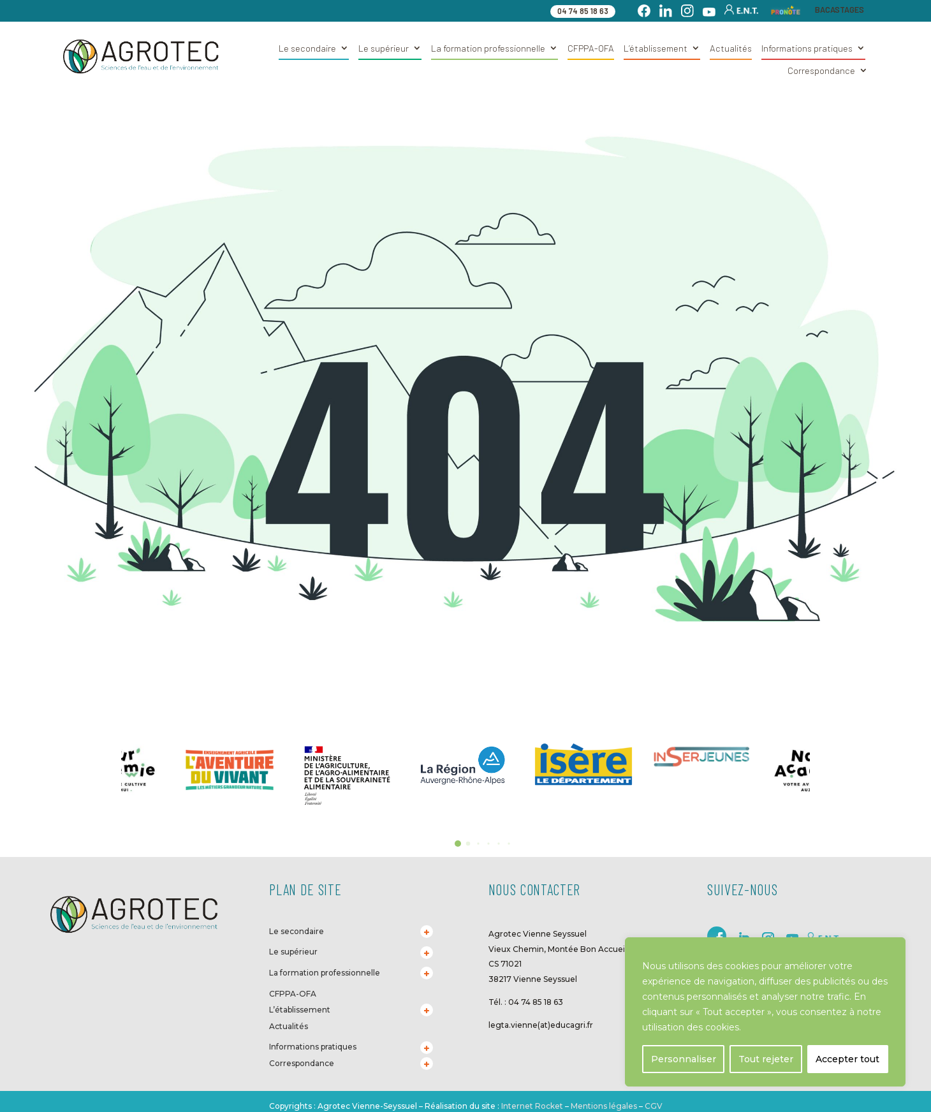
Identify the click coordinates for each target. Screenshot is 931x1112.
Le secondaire (307, 48)
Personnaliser (683, 1059)
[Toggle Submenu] (426, 931)
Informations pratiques (807, 48)
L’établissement (655, 48)
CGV (653, 1106)
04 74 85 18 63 (582, 11)
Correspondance (821, 70)
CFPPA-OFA (591, 48)
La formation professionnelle (488, 48)
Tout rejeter (765, 1059)
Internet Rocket (532, 1106)
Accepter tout (847, 1059)
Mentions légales (604, 1106)
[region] (765, 1011)
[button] (458, 843)
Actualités (731, 48)
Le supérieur (383, 48)
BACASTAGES (839, 10)
